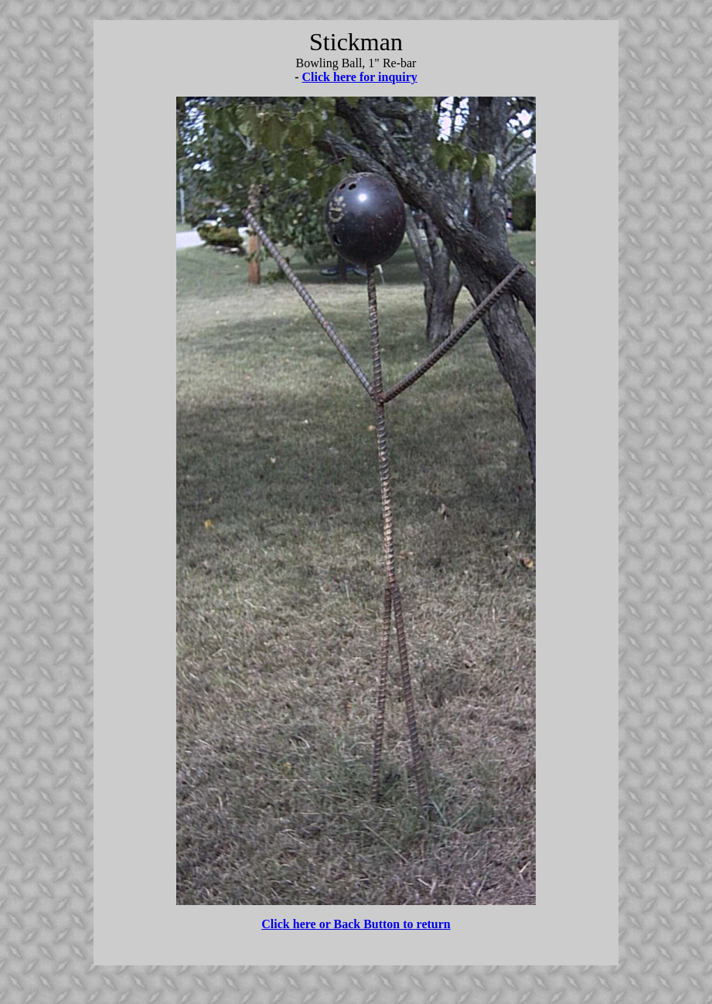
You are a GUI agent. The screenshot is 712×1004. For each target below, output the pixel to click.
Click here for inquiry (359, 76)
